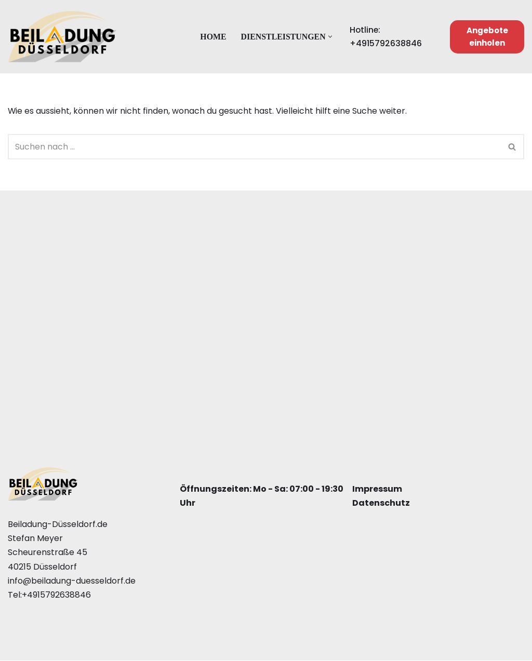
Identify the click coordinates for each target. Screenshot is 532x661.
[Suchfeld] (254, 146)
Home (213, 36)
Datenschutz (381, 503)
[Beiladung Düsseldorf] (62, 36)
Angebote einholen (487, 36)
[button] (330, 36)
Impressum (377, 489)
